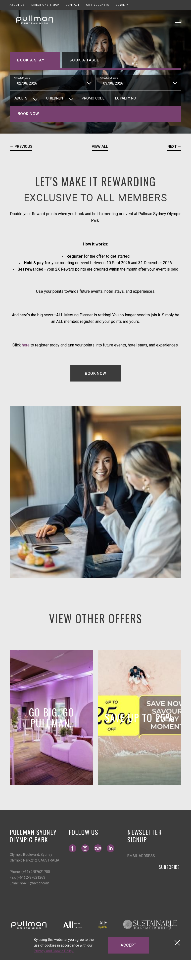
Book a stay (30, 60)
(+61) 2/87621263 (31, 877)
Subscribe (169, 867)
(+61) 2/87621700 (35, 872)
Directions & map (45, 4)
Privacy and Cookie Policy (54, 951)
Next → (174, 146)
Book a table (84, 60)
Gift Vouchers (97, 4)
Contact (72, 4)
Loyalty (122, 4)
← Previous (21, 146)
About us (17, 4)
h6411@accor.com (34, 883)
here (26, 345)
